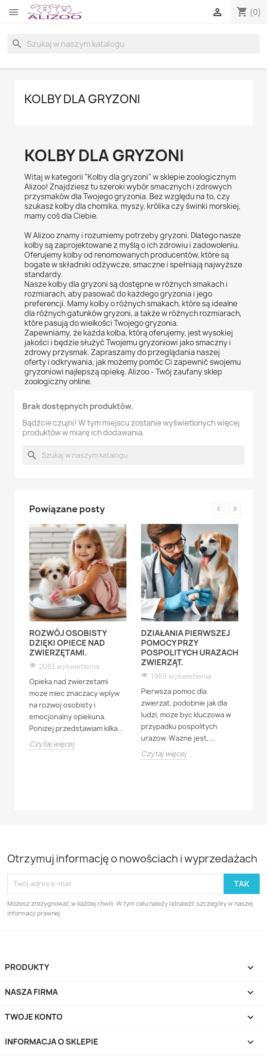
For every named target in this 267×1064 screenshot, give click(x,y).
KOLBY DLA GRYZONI (82, 99)
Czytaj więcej (51, 743)
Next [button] (235, 509)
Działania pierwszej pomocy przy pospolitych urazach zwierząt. (189, 648)
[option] (78, 637)
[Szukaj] (133, 44)
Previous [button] (219, 509)
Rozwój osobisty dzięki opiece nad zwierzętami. (68, 643)
